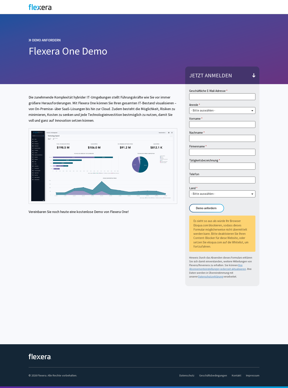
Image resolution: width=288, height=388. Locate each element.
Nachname (196, 132)
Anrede (193, 105)
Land (192, 188)
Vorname (195, 118)
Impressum (252, 375)
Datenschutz (186, 375)
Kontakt (236, 375)
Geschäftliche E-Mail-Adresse (207, 91)
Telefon (194, 174)
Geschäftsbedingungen (213, 375)
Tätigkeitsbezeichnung (203, 160)
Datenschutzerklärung (210, 276)
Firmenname (197, 146)
